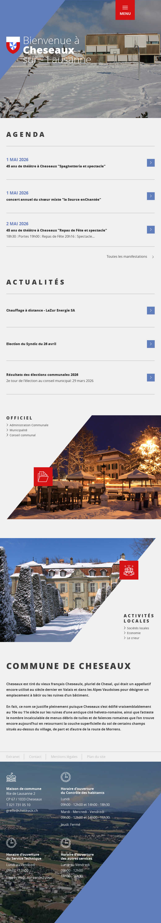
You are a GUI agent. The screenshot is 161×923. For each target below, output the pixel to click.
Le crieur (133, 638)
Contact (35, 756)
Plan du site (96, 756)
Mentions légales (64, 756)
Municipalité (18, 430)
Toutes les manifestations (131, 256)
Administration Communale (29, 425)
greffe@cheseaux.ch (22, 810)
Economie (134, 633)
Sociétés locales (138, 628)
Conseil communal (23, 435)
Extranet (13, 756)
